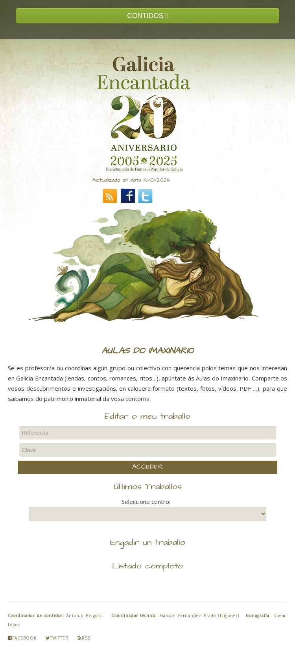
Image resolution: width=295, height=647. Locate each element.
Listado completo (147, 566)
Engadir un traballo (147, 543)
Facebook (22, 638)
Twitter (57, 638)
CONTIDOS (147, 16)
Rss (83, 638)
